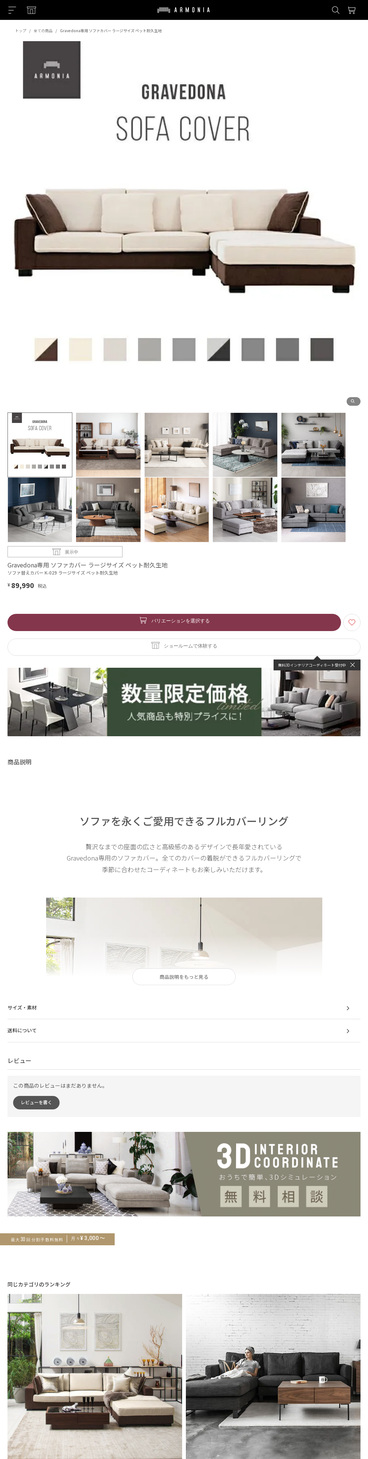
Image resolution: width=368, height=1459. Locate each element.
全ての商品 (43, 30)
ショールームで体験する (190, 645)
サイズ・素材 (180, 1008)
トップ (20, 30)
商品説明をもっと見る (184, 976)
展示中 (71, 551)
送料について (180, 1031)
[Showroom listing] (31, 10)
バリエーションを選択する (180, 620)
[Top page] (183, 14)
